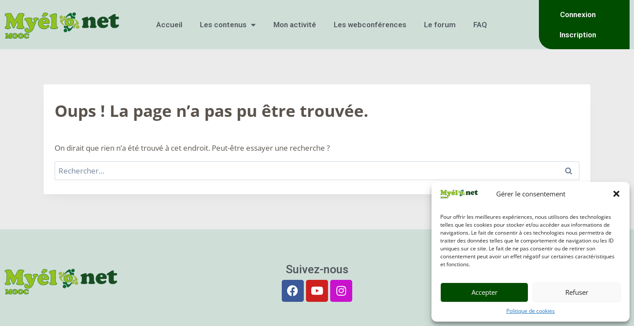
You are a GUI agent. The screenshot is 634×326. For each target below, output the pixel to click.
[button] (616, 193)
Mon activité (294, 24)
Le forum (440, 24)
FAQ (480, 24)
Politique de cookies (530, 311)
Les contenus (228, 25)
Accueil (169, 24)
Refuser (576, 292)
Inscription (578, 34)
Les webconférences (370, 24)
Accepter (485, 292)
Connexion (578, 14)
